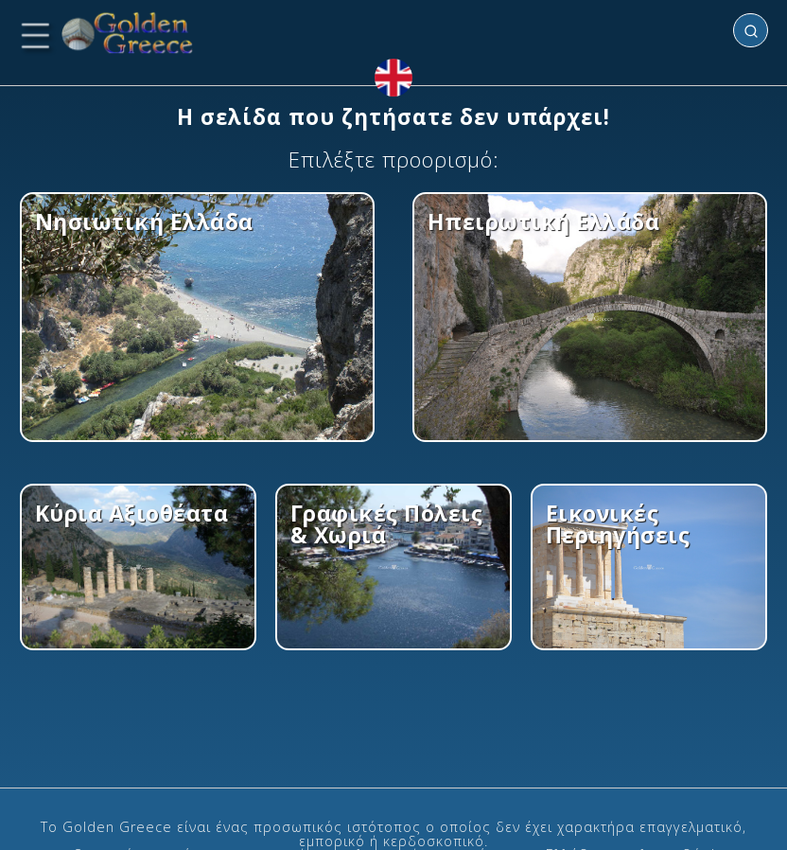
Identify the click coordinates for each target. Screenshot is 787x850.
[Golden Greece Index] (127, 33)
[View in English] (393, 78)
